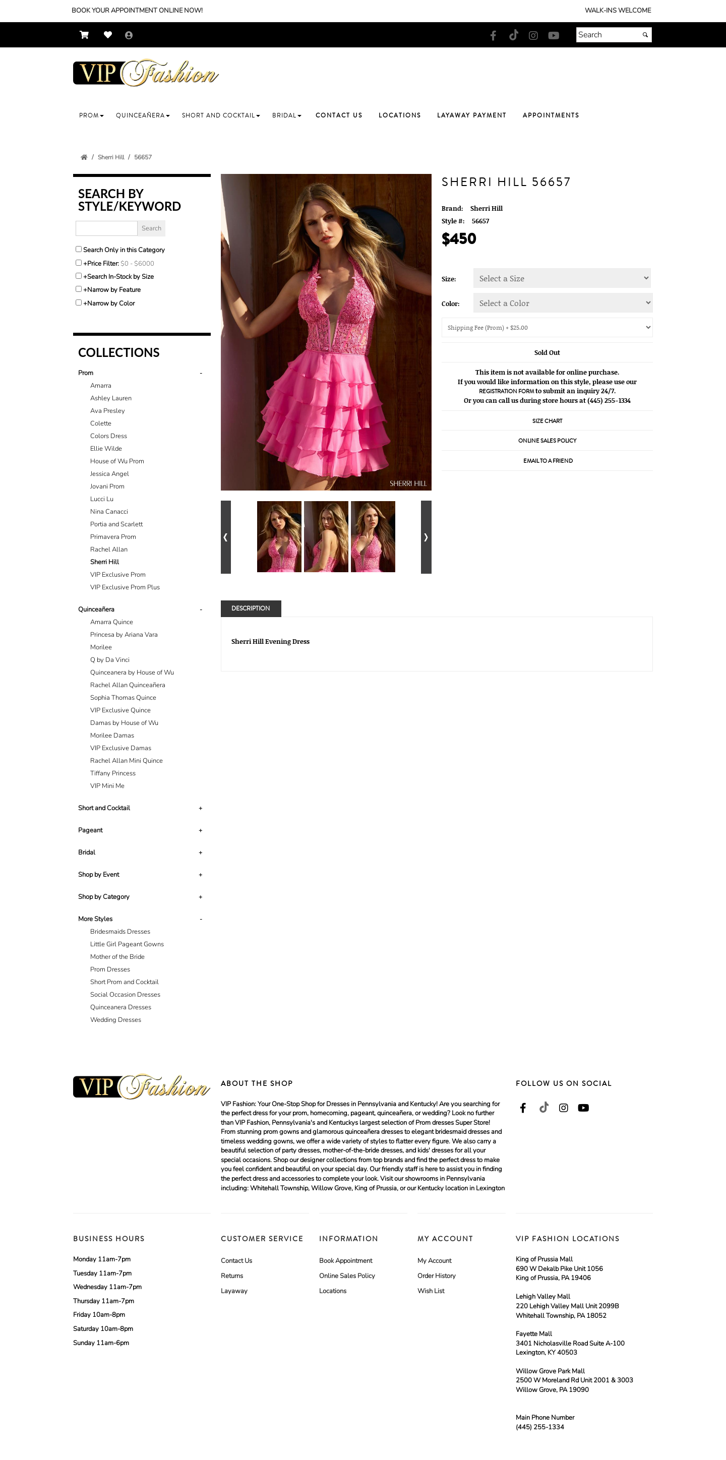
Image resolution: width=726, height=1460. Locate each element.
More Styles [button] (95, 919)
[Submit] (645, 34)
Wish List (430, 1291)
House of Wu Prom (117, 461)
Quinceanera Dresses (120, 1007)
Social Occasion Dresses (125, 994)
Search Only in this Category (124, 250)
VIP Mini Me (107, 785)
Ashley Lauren (111, 398)
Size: (449, 278)
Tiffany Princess (113, 773)
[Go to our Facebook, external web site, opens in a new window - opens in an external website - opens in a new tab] (493, 36)
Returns (232, 1276)
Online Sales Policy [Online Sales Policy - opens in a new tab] (547, 441)
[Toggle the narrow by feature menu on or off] (79, 289)
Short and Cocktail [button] (104, 808)
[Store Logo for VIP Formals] (146, 73)
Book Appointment (345, 1260)
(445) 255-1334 (540, 1427)
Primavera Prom (113, 536)
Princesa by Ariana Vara (124, 634)
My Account (434, 1260)
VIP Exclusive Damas (120, 748)
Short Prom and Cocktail (124, 982)
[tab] (142, 480)
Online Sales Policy (347, 1276)
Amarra (100, 385)
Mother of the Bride (117, 956)
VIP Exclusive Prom (118, 574)
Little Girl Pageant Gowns (127, 944)
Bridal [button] (86, 852)
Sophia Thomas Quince (123, 697)
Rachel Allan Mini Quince (126, 760)
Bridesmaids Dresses (120, 931)
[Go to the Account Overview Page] (129, 36)
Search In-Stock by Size (120, 276)
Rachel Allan (109, 549)
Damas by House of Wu (124, 722)
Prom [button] (85, 373)
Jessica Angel (109, 473)
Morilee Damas (112, 735)
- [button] (201, 373)
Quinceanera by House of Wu (132, 672)
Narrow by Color (111, 303)
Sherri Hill (104, 562)
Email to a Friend (548, 461)
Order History (436, 1276)
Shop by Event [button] (98, 874)
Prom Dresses (110, 969)
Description (250, 608)
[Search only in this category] (79, 249)
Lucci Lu (101, 499)
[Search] (614, 34)
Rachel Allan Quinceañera (127, 685)
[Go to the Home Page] (84, 157)
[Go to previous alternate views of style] (226, 537)
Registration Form (506, 391)
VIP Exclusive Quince (120, 710)
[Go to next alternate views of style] (426, 537)
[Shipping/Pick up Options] (547, 327)
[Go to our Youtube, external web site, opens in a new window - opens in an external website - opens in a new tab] (553, 36)
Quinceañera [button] (96, 609)
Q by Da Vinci (110, 659)
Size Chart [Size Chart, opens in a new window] (547, 421)
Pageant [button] (90, 830)
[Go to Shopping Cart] (87, 35)
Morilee (101, 647)
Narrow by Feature (114, 289)
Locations (332, 1291)
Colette (100, 423)
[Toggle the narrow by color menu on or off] (79, 302)
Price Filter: (103, 263)
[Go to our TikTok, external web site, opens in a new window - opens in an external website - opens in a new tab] (513, 34)
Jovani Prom (107, 486)
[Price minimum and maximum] (140, 263)
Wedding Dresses (115, 1019)
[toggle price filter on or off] (79, 263)
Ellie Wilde (106, 448)
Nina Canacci (109, 511)
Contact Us (236, 1260)
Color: (451, 303)
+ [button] (200, 808)
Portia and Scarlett (116, 524)
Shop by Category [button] (104, 896)
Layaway (234, 1291)
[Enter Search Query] (107, 228)
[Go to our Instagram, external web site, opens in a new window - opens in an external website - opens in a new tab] (533, 36)
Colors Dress (108, 436)
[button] (91, 115)
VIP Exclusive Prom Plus (125, 587)
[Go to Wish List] (110, 35)
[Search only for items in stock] (79, 276)
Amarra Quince (111, 622)
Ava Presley (107, 410)
